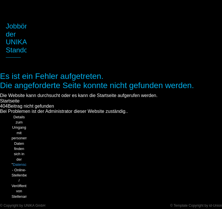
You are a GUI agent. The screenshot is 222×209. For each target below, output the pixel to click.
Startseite (10, 100)
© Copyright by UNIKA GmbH (22, 206)
